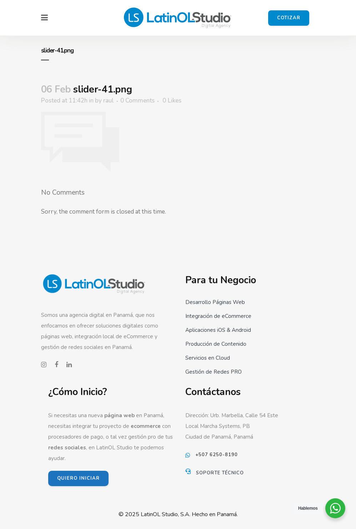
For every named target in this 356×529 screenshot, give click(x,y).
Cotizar (288, 18)
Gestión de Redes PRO (213, 371)
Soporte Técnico (220, 473)
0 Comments (137, 100)
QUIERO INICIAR (78, 478)
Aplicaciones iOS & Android (218, 330)
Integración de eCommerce (218, 316)
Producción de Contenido (215, 344)
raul (108, 100)
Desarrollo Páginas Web (215, 302)
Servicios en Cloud (207, 357)
